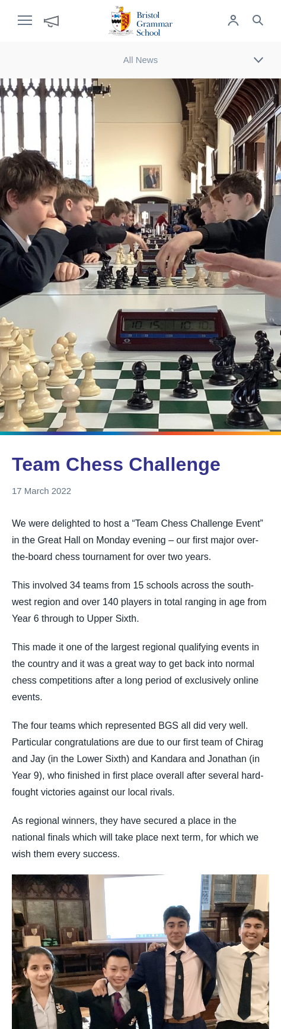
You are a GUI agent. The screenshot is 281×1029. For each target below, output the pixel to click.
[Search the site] (258, 22)
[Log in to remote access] (233, 22)
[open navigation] (31, 20)
